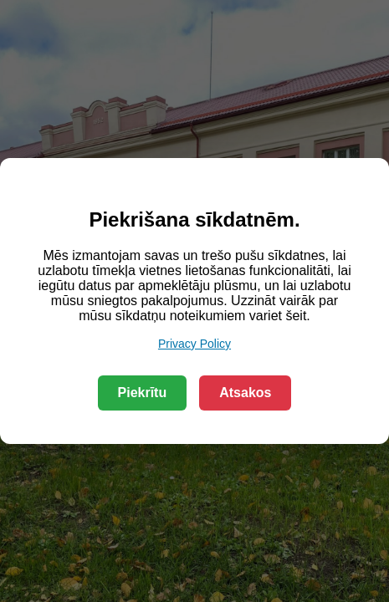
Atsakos (245, 392)
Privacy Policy (194, 343)
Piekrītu (142, 392)
